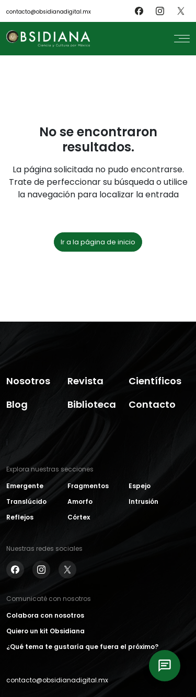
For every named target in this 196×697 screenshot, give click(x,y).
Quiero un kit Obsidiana (45, 631)
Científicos (155, 380)
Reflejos (19, 517)
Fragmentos (88, 485)
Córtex (78, 517)
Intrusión (143, 501)
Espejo (140, 485)
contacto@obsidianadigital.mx (48, 12)
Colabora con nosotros (45, 615)
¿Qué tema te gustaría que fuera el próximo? (82, 646)
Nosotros (28, 380)
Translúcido (26, 501)
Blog (17, 404)
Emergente (24, 485)
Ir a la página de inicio (98, 242)
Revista (85, 380)
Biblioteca (91, 404)
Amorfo (80, 501)
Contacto (152, 404)
